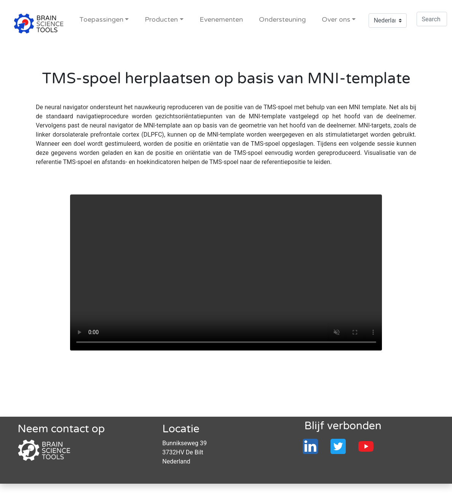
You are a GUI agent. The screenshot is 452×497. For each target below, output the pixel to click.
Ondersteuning (282, 20)
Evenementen (221, 20)
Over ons (336, 20)
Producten (161, 20)
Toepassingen (101, 20)
